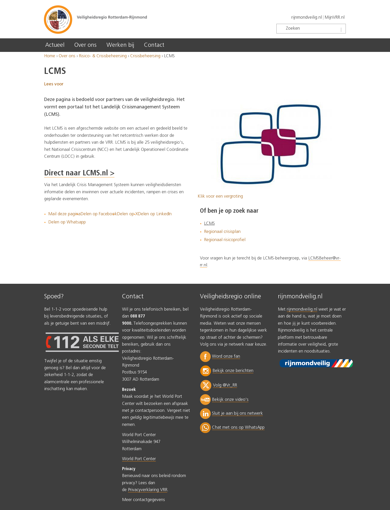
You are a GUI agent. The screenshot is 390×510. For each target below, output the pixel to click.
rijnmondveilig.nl (306, 17)
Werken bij (120, 45)
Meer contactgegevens (143, 500)
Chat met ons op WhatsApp (238, 427)
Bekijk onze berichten (232, 371)
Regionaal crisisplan (222, 232)
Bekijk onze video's (230, 400)
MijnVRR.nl (335, 17)
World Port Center (139, 459)
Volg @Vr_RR (225, 385)
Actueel (54, 45)
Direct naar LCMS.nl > (79, 173)
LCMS (209, 223)
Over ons (85, 45)
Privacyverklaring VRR (147, 490)
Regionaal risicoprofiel (224, 240)
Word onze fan (226, 356)
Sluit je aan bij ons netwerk (237, 413)
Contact (154, 45)
